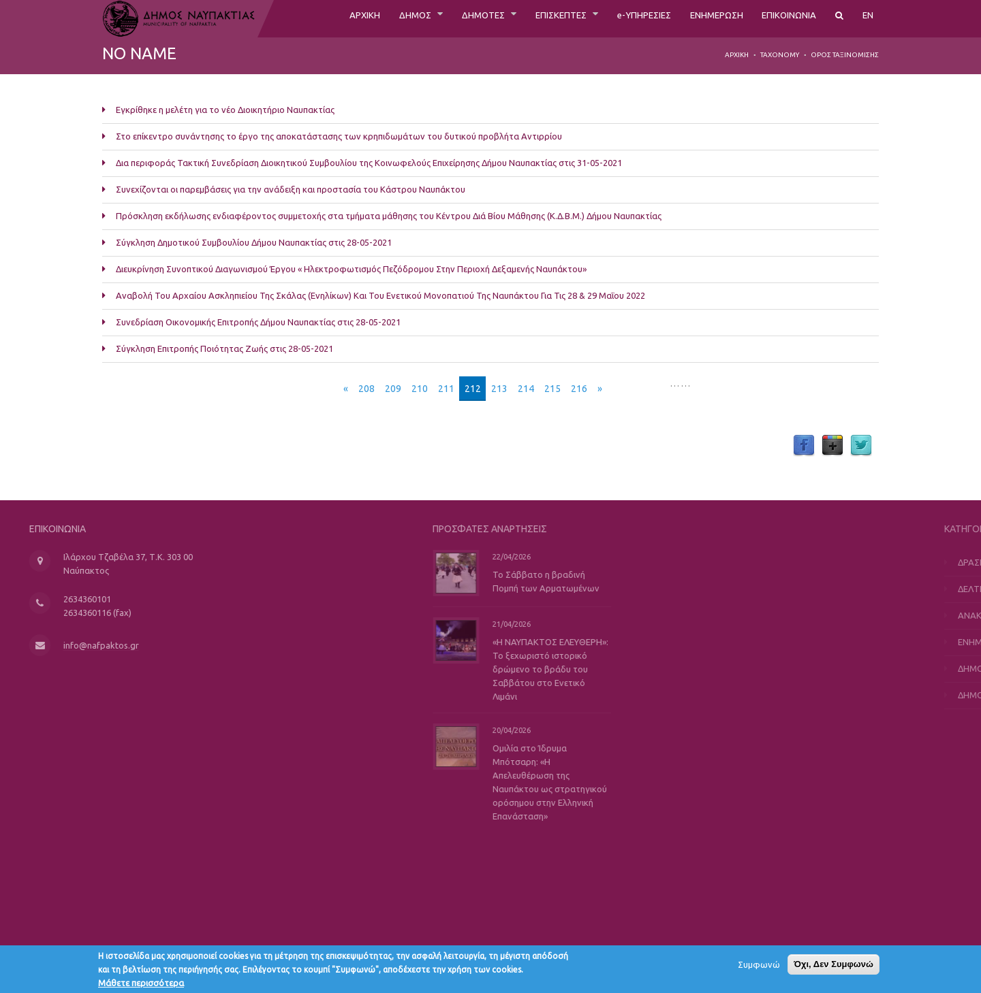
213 (499, 388)
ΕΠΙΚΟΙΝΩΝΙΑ (781, 18)
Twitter (861, 446)
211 (446, 388)
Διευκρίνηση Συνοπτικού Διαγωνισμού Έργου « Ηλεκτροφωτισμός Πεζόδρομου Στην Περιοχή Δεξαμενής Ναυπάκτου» (351, 269)
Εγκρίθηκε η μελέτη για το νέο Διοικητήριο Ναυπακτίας (225, 109)
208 (366, 388)
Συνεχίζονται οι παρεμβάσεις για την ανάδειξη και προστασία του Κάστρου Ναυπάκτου (290, 189)
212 (473, 388)
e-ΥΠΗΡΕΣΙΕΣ (613, 18)
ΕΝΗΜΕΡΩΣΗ (697, 18)
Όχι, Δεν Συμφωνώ (833, 966)
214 (526, 388)
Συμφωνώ (759, 966)
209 (393, 388)
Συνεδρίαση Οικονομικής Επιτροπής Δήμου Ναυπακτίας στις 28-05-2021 (258, 322)
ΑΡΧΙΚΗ (298, 18)
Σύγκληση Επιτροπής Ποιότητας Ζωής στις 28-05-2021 (224, 348)
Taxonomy (779, 55)
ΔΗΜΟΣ (355, 18)
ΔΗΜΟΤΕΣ (430, 18)
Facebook (804, 446)
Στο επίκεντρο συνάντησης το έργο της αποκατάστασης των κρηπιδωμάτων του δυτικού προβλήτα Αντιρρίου (339, 136)
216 (579, 388)
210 (419, 388)
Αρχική (737, 55)
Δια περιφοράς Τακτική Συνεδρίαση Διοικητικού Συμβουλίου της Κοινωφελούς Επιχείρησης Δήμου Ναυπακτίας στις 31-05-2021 (369, 162)
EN (867, 18)
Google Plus (832, 446)
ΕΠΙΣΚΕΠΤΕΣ (519, 18)
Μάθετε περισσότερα (141, 985)
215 (552, 388)
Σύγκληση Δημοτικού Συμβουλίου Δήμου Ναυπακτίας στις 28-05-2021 (254, 242)
